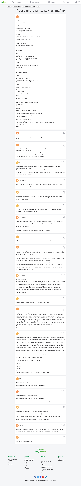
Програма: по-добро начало (14, 458)
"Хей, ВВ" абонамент (12, 460)
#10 (64, 277)
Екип (25, 462)
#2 (64, 146)
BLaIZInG (21, 425)
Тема (38, 6)
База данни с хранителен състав (48, 462)
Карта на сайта (53, 480)
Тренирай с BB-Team (12, 459)
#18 (64, 438)
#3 (64, 164)
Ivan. (20, 16)
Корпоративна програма (13, 462)
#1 (64, 134)
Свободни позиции (28, 463)
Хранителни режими (45, 460)
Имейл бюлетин (27, 465)
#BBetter (59, 457)
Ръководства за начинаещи (47, 458)
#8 (64, 238)
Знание (43, 456)
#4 (64, 181)
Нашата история (28, 457)
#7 (64, 219)
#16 (64, 408)
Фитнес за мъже (17, 6)
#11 (64, 300)
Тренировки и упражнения (29, 6)
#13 (64, 335)
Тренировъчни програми (46, 466)
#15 (64, 393)
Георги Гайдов (22, 132)
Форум (9, 6)
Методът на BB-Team (29, 459)
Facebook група (61, 460)
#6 (64, 207)
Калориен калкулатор (46, 461)
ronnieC (20, 308)
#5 (64, 193)
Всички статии (44, 472)
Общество (60, 456)
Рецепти (43, 464)
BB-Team (26, 456)
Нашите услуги (11, 456)
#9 (64, 248)
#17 (64, 427)
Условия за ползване (29, 480)
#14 (64, 380)
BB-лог (25, 467)
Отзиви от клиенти (28, 460)
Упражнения (44, 467)
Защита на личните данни (42, 480)
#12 (64, 310)
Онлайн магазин (11, 464)
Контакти (26, 468)
